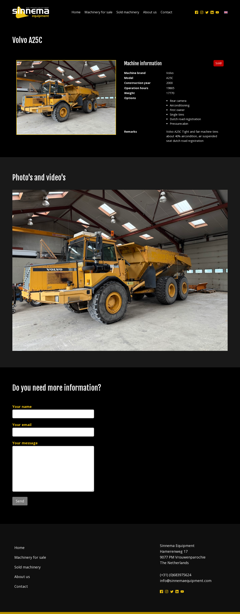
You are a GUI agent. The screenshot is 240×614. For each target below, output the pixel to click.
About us (150, 12)
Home (76, 12)
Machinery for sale (98, 12)
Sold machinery (127, 12)
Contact (166, 12)
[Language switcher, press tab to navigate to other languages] (225, 12)
